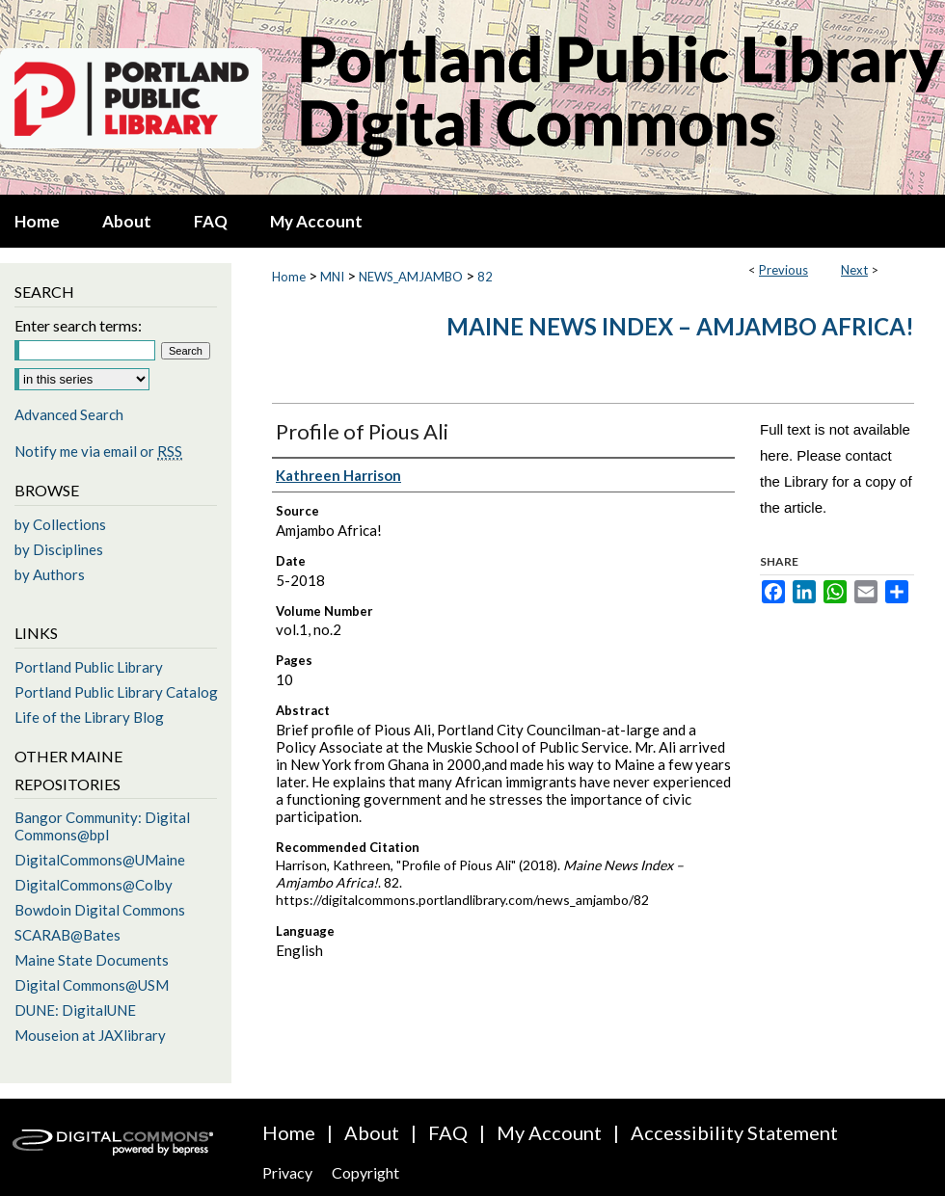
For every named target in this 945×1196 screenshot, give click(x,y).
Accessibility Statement (734, 1132)
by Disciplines (58, 549)
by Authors (49, 574)
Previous (783, 270)
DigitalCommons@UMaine (99, 859)
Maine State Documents (91, 960)
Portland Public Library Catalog (116, 692)
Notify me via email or (98, 451)
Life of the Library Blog (89, 717)
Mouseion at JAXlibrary (90, 1035)
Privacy (287, 1172)
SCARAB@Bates (67, 935)
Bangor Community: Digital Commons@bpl (102, 826)
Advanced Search (68, 414)
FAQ (448, 1132)
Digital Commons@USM (91, 985)
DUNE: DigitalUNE (75, 1010)
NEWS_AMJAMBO (411, 276)
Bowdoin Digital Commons (99, 909)
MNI (332, 276)
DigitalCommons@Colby (93, 884)
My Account (549, 1132)
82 (485, 276)
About (371, 1132)
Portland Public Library (88, 667)
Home (289, 276)
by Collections (60, 524)
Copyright (365, 1172)
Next (854, 270)
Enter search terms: (78, 325)
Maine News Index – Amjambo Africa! (680, 326)
